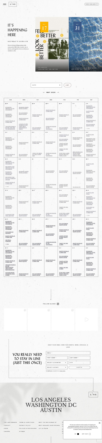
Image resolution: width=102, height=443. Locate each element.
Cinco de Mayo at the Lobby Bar (37, 154)
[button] (4, 4)
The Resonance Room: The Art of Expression (10, 128)
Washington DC (51, 408)
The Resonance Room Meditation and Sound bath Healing (10, 267)
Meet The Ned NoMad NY (48, 425)
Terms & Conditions (26, 425)
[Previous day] (44, 93)
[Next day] (58, 92)
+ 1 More (88, 128)
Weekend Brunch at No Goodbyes (9, 108)
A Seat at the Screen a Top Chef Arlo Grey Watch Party (23, 127)
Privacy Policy (87, 426)
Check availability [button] (92, 4)
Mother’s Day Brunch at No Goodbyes (90, 140)
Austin (51, 414)
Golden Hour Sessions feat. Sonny (10, 274)
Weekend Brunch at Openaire (8, 115)
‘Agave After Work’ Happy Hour (63, 145)
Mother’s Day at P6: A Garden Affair (10, 178)
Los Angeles (51, 403)
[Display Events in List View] (67, 85)
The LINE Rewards (10, 425)
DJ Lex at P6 (76, 187)
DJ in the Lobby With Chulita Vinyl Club (64, 154)
